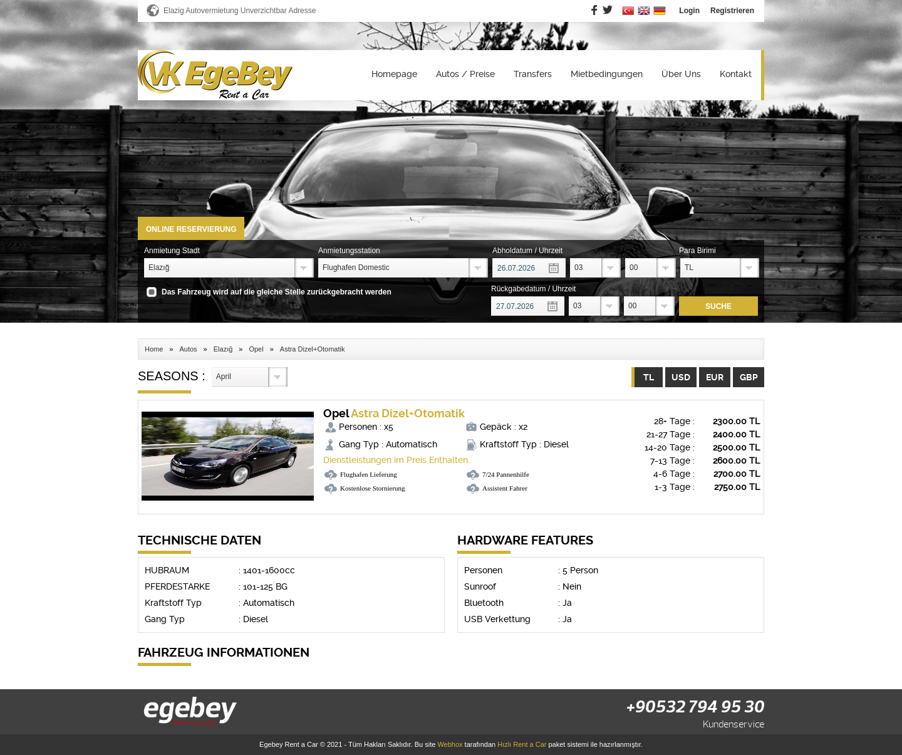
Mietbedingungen (607, 74)
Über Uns (681, 74)
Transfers (533, 74)
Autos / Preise (465, 74)
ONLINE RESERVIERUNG (191, 229)
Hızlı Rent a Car (521, 744)
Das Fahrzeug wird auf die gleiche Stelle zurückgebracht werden (276, 292)
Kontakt (736, 74)
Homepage (394, 74)
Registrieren (732, 10)
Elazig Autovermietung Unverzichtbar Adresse (239, 10)
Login (689, 10)
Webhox (449, 744)
